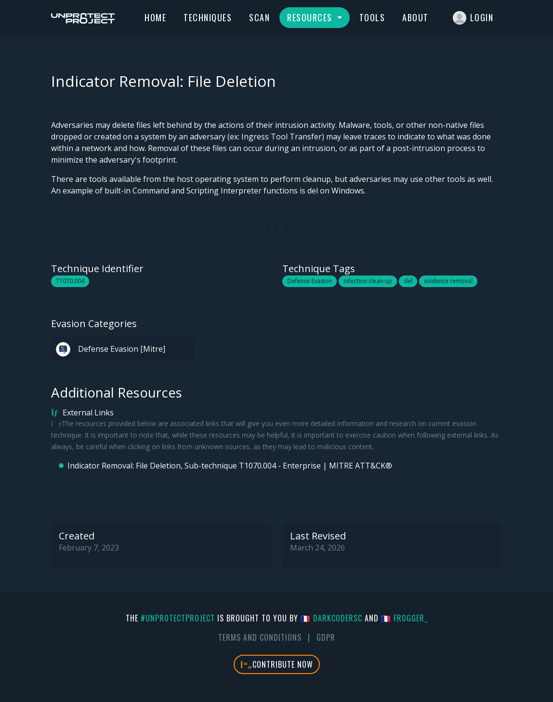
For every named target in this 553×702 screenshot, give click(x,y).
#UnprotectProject (178, 618)
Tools (372, 17)
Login (473, 18)
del (408, 281)
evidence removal (448, 281)
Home (155, 17)
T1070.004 (70, 281)
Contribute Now (276, 664)
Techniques (208, 17)
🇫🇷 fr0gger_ (404, 618)
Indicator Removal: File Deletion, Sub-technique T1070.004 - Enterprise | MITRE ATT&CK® (229, 465)
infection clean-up (367, 281)
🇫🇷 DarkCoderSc (331, 618)
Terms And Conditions (260, 637)
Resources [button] (311, 17)
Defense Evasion (309, 281)
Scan (259, 17)
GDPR (325, 637)
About (415, 17)
